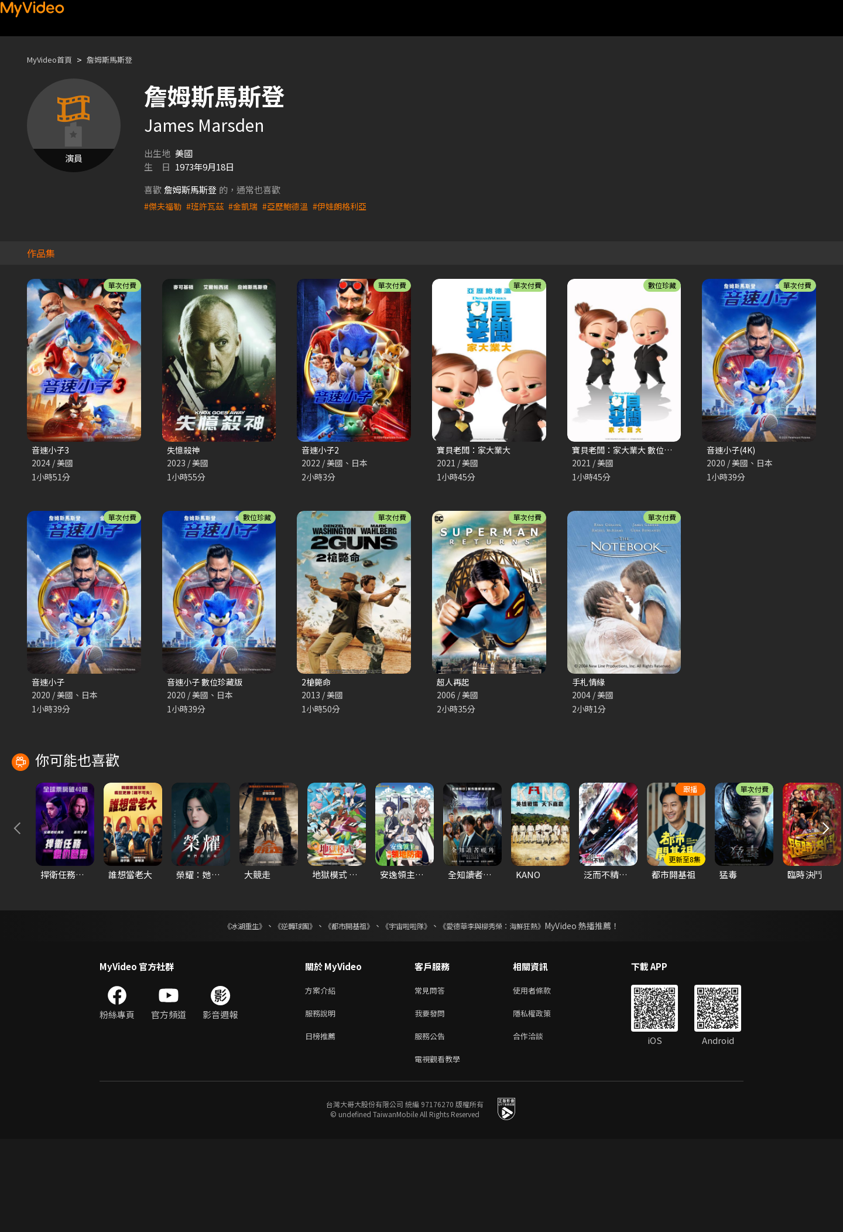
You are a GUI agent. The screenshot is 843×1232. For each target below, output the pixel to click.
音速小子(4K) (733, 450)
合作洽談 (537, 1126)
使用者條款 (542, 1077)
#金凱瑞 (248, 206)
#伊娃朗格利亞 (350, 206)
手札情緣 (589, 683)
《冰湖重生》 (224, 1012)
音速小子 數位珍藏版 (207, 683)
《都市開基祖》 (343, 1012)
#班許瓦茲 (208, 206)
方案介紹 (322, 1077)
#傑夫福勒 (164, 206)
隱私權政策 (542, 1102)
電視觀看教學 (440, 1151)
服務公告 (432, 1126)
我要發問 (432, 1102)
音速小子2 (321, 450)
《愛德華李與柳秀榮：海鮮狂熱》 (507, 1012)
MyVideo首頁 (53, 59)
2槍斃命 (317, 683)
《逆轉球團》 (281, 1012)
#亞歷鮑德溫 (293, 206)
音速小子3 (51, 450)
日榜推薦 (322, 1126)
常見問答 (432, 1077)
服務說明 (322, 1102)
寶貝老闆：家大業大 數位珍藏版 (634, 450)
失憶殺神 (184, 450)
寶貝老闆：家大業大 (476, 450)
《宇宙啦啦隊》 (408, 1012)
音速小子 (49, 683)
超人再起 (454, 683)
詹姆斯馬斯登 (121, 59)
